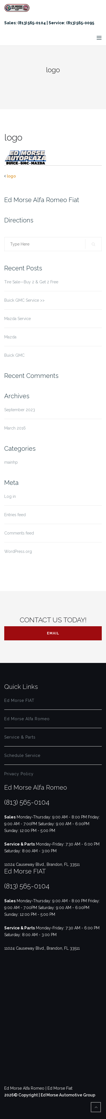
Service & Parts (20, 737)
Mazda (10, 337)
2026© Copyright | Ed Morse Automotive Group (49, 1095)
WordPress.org (18, 551)
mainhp (11, 462)
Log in (10, 496)
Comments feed (19, 533)
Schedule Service (22, 755)
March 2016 (15, 428)
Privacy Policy (19, 774)
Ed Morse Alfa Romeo (27, 719)
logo (11, 176)
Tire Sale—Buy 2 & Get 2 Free (31, 282)
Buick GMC (14, 355)
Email (53, 633)
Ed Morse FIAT (19, 700)
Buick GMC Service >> (24, 300)
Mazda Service (17, 318)
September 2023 (19, 410)
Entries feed (15, 515)
